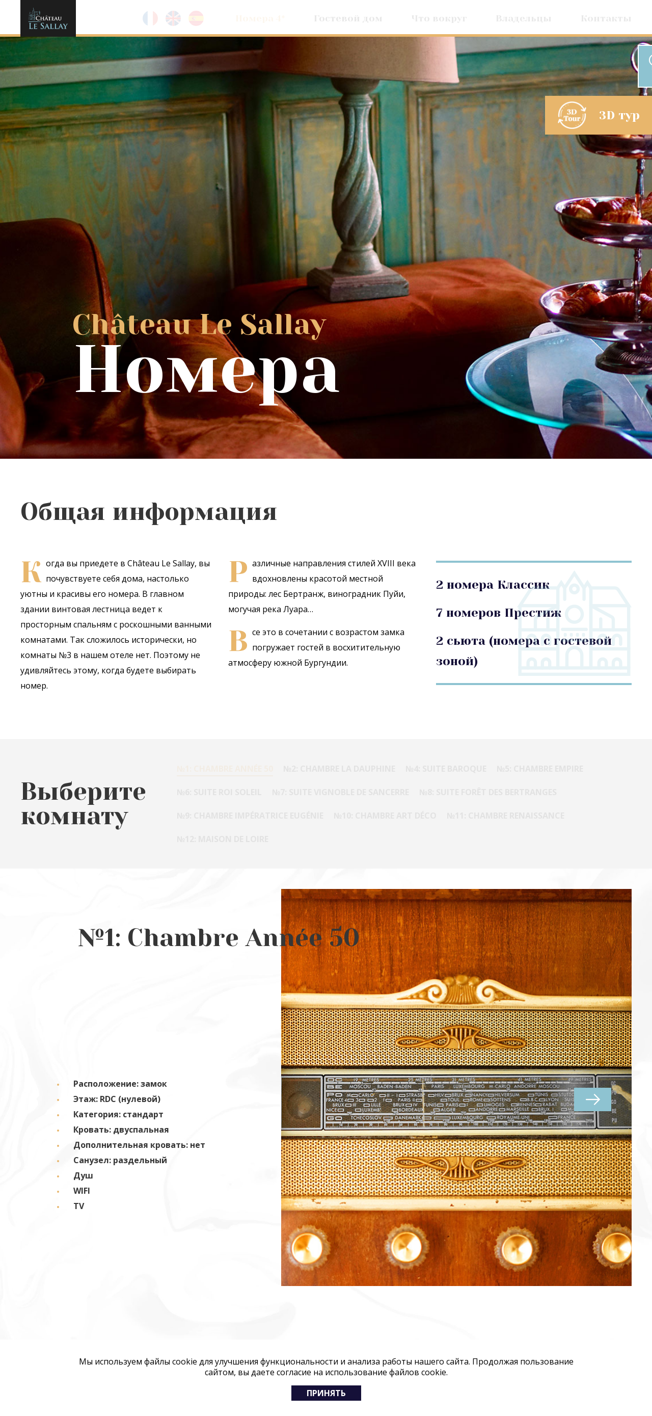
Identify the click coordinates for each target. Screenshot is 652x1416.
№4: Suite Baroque (445, 768)
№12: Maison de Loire (222, 839)
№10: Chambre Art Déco (385, 815)
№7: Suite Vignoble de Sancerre (340, 792)
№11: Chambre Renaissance (505, 815)
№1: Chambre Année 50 (225, 768)
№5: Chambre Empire (540, 768)
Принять (326, 1393)
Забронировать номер (569, 66)
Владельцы (524, 18)
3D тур (619, 115)
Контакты (606, 18)
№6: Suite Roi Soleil (219, 792)
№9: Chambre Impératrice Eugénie (250, 815)
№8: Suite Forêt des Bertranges (488, 792)
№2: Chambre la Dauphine (339, 768)
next (592, 1099)
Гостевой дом (348, 18)
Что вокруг (439, 18)
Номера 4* (260, 18)
